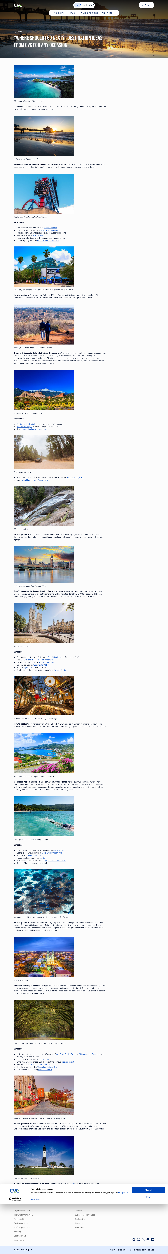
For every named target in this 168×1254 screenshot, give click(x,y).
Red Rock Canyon (24, 426)
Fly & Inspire (60, 13)
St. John (43, 858)
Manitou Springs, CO (75, 477)
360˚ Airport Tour (22, 1227)
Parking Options (21, 1223)
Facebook (74, 1192)
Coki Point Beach (33, 855)
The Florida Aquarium (50, 230)
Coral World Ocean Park (52, 853)
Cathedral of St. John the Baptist (38, 1064)
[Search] (146, 5)
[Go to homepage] (18, 5)
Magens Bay (58, 850)
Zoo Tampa (38, 235)
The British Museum (56, 657)
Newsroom (79, 1227)
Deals (71, 1184)
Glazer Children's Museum (48, 240)
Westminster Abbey (41, 665)
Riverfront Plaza (45, 1069)
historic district (68, 1062)
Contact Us (80, 1219)
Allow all (148, 1240)
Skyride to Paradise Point (55, 860)
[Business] (85, 5)
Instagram (84, 1192)
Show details (36, 1250)
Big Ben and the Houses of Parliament (37, 660)
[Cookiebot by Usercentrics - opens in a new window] (15, 1249)
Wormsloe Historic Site (47, 1067)
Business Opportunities (85, 1215)
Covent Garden (60, 670)
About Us (79, 1223)
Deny (148, 1247)
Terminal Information (23, 1215)
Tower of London (46, 662)
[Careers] (100, 5)
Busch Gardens (50, 228)
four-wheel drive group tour (34, 429)
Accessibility (19, 1219)
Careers (78, 1210)
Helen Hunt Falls (28, 480)
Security (17, 1231)
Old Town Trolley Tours (66, 1054)
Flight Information (22, 1210)
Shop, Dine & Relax (89, 13)
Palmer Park (43, 480)
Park (74, 13)
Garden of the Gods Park (27, 424)
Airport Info (109, 13)
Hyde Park (28, 667)
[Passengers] (69, 5)
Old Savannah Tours (87, 1054)
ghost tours (44, 1059)
